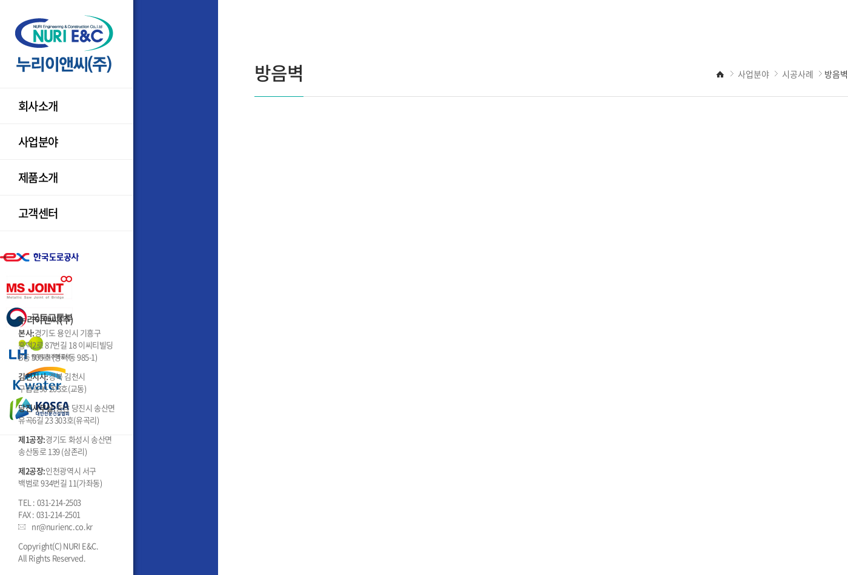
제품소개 (38, 177)
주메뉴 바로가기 (0, 0)
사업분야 (38, 141)
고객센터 (38, 213)
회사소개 (38, 105)
